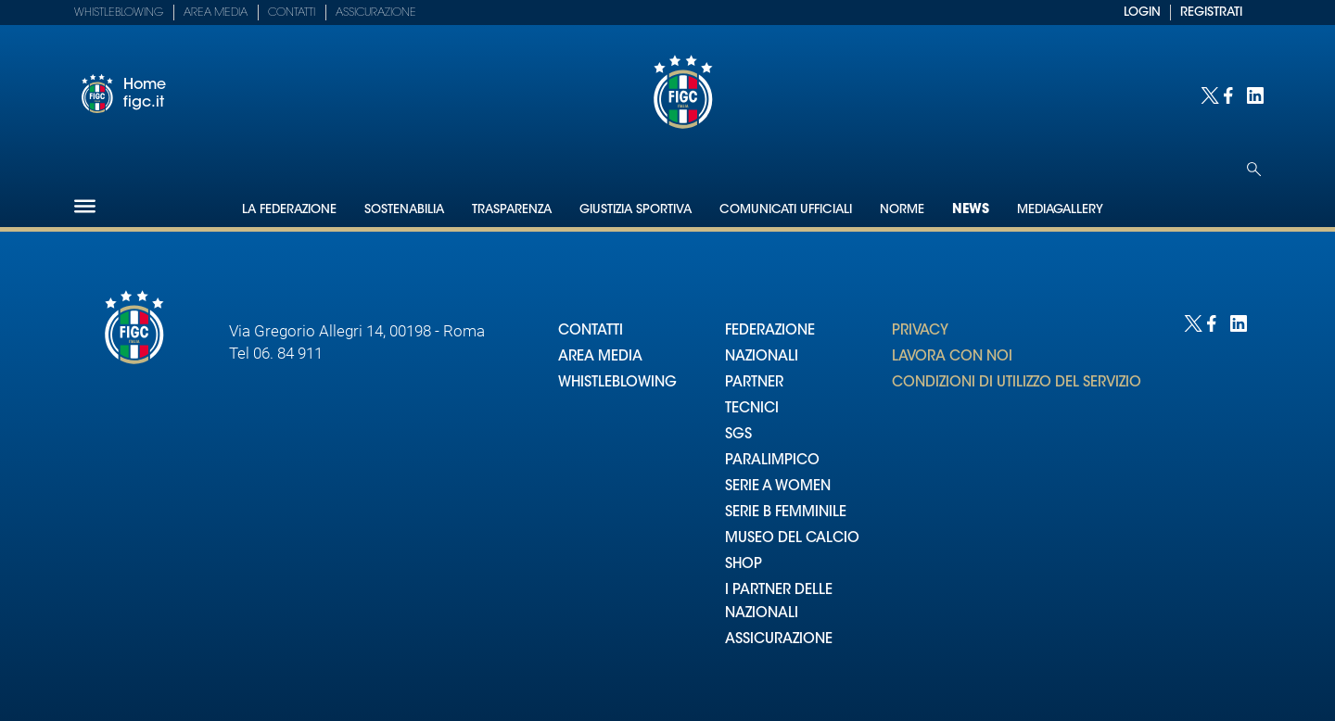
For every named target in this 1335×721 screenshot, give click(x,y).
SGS (738, 435)
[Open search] (1254, 169)
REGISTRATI (1211, 12)
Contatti (291, 13)
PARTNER (754, 383)
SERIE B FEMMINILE (785, 513)
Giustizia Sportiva (635, 210)
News (970, 210)
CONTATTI (590, 331)
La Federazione (289, 210)
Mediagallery (1060, 210)
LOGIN (1142, 12)
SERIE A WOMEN (778, 487)
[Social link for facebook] (1231, 94)
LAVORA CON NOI (952, 357)
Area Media (216, 13)
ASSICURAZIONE (779, 640)
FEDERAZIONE (770, 331)
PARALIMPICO (772, 461)
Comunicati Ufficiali (785, 210)
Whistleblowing (118, 13)
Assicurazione (376, 13)
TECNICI (752, 409)
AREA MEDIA (600, 357)
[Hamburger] (84, 206)
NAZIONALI (761, 357)
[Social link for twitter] (1207, 94)
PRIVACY (920, 331)
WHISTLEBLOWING (617, 383)
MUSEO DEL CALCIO (792, 539)
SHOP (743, 565)
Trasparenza (512, 210)
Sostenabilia (404, 210)
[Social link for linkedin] (1254, 94)
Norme (902, 210)
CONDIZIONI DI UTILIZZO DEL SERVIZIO (1016, 383)
